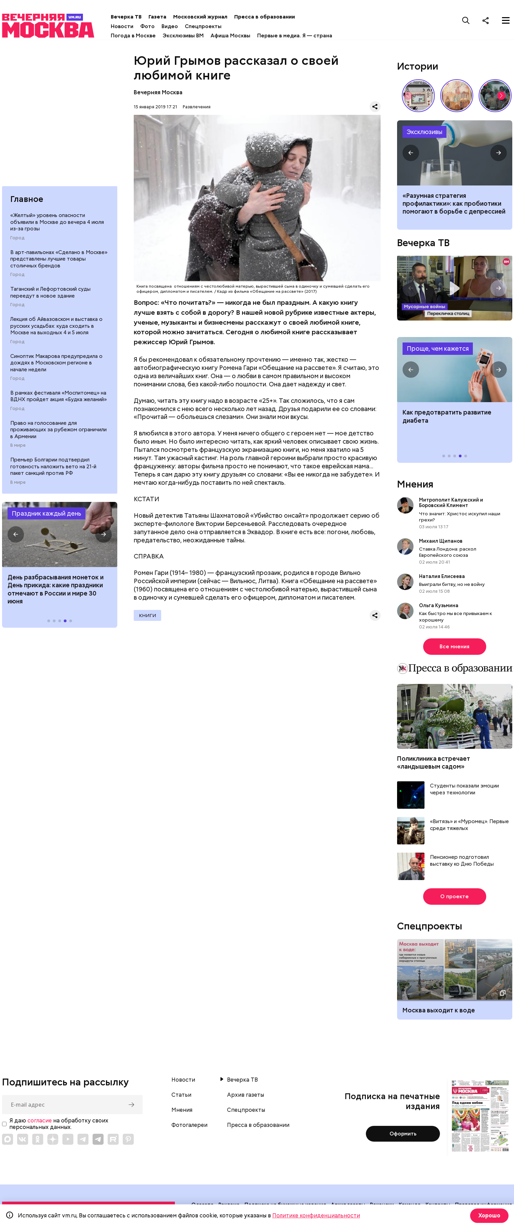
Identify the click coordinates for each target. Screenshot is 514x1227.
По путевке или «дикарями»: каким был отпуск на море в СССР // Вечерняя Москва (495, 97)
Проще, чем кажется (438, 350)
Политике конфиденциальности (316, 1215)
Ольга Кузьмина (440, 607)
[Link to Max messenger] (7, 1141)
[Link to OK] (37, 1141)
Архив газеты (245, 1097)
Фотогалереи (189, 1127)
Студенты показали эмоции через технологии (464, 791)
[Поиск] (466, 20)
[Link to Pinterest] (128, 1141)
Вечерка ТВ (134, 16)
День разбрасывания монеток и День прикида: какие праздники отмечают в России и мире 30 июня (56, 592)
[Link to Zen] (52, 1141)
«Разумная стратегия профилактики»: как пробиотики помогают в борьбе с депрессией (454, 206)
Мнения (415, 486)
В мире (18, 448)
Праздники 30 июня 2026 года (59, 537)
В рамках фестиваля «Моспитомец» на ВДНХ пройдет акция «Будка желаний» (58, 399)
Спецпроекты (211, 26)
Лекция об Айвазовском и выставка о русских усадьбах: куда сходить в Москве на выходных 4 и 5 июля (56, 329)
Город (17, 240)
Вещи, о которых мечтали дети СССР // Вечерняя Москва (418, 97)
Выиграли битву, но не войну (452, 586)
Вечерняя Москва (158, 94)
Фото (155, 26)
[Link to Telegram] (82, 1141)
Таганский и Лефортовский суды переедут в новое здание (50, 295)
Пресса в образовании (272, 16)
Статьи (181, 1097)
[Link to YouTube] (67, 1141)
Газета (165, 16)
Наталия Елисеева (442, 578)
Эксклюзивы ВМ (191, 35)
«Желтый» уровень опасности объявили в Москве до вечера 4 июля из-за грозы (57, 225)
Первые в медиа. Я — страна (302, 35)
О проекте (454, 898)
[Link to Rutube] (113, 1141)
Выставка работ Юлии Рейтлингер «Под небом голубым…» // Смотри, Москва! (457, 97)
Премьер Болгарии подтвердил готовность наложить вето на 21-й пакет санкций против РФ (53, 469)
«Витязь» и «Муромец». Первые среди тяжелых (469, 827)
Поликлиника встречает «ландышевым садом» (433, 764)
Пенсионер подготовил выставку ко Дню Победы (462, 862)
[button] (16, 537)
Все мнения (454, 648)
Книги (147, 617)
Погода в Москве (141, 35)
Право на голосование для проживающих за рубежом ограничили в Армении (58, 432)
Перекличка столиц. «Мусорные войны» (454, 290)
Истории (417, 68)
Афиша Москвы (238, 35)
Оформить (403, 1135)
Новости (130, 26)
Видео (177, 26)
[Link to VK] (22, 1141)
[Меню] (505, 20)
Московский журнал (208, 16)
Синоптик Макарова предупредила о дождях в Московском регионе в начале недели (56, 366)
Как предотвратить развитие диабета (454, 371)
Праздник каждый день (46, 516)
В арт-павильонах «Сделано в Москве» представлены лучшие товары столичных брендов (58, 262)
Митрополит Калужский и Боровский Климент (451, 504)
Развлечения (197, 108)
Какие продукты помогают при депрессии (454, 154)
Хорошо (488, 1215)
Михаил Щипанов (441, 543)
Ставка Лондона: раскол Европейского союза (447, 554)
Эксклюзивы (424, 133)
